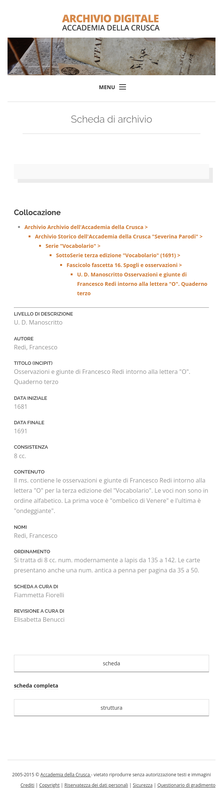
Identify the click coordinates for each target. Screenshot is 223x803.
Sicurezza (142, 785)
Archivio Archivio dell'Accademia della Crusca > (116, 260)
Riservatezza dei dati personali (96, 785)
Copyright (49, 785)
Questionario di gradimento (186, 785)
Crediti (27, 785)
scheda (111, 663)
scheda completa (36, 685)
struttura (111, 707)
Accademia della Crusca (65, 774)
